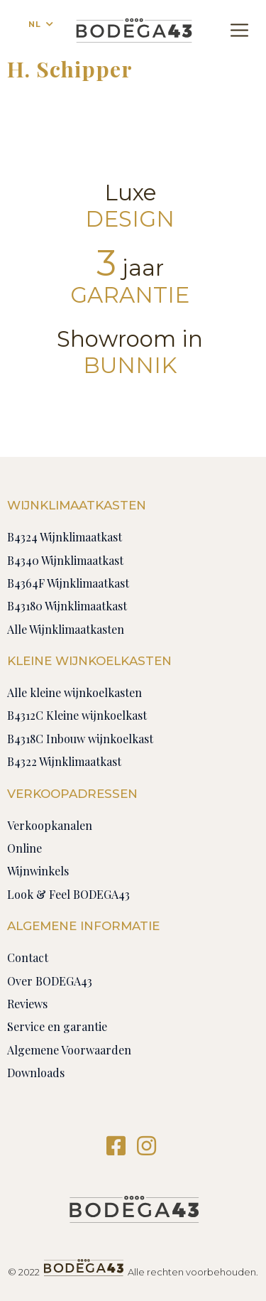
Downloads (36, 1072)
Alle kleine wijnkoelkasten (74, 692)
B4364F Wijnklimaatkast (68, 583)
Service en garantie (57, 1026)
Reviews (27, 1003)
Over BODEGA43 (49, 980)
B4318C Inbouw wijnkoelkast (80, 738)
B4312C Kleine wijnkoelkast (77, 715)
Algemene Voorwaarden (69, 1049)
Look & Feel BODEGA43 (68, 894)
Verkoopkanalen (49, 825)
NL (34, 24)
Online (24, 848)
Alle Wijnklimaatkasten (65, 629)
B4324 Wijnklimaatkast (64, 536)
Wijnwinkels (38, 870)
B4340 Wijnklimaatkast (65, 560)
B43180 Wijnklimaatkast (67, 605)
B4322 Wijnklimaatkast (64, 761)
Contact (27, 957)
